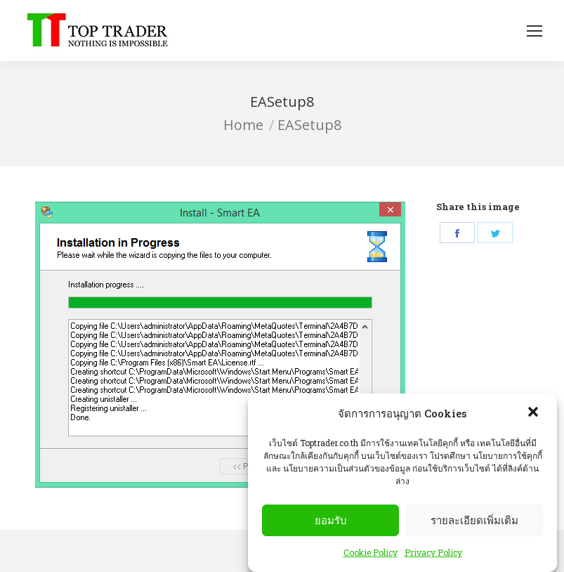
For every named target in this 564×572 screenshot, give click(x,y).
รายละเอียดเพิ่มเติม (474, 520)
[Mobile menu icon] (534, 30)
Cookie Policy (370, 552)
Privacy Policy (433, 552)
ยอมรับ (331, 520)
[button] (534, 413)
